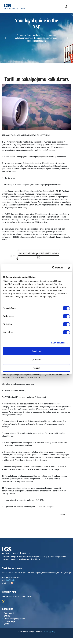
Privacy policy (49, 631)
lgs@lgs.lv (10, 580)
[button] (5, 38)
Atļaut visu (37, 351)
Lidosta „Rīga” (10, 621)
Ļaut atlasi (36, 359)
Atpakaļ (63, 515)
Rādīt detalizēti (58, 343)
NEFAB (6, 624)
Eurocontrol (9, 613)
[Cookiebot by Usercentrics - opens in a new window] (52, 268)
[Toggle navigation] (66, 6)
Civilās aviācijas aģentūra (14, 619)
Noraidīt (36, 368)
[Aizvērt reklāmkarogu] (69, 268)
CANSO (7, 616)
